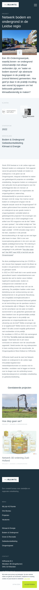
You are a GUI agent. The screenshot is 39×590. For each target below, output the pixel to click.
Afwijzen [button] (16, 584)
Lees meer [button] (27, 578)
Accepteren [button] (29, 584)
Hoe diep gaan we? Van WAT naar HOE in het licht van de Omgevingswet (18, 253)
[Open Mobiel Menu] (34, 5)
